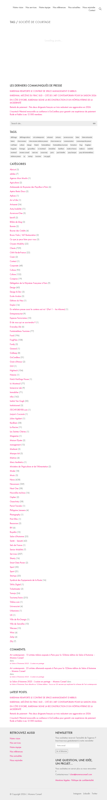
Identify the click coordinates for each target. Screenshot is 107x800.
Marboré (13, 449)
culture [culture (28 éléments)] (22, 145)
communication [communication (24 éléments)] (68, 141)
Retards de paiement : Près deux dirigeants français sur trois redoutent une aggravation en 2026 (50, 107)
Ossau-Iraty (14, 501)
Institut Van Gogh (17, 401)
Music (12, 475)
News (12, 479)
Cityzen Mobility (17, 244)
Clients (13, 248)
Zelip (12, 637)
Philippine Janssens (18, 510)
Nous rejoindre (16, 760)
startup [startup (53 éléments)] (30, 156)
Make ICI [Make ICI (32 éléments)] (82, 149)
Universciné (15, 606)
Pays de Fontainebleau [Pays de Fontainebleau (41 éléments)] (86, 152)
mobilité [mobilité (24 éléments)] (90, 149)
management (15, 445)
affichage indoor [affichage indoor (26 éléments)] (25, 137)
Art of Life (14, 200)
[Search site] (100, 9)
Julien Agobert (16, 418)
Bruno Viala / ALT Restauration (23, 235)
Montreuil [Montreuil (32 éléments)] (14, 152)
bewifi (12, 217)
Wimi (12, 632)
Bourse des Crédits (18, 230)
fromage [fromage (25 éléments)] (22, 149)
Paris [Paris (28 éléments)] (52, 152)
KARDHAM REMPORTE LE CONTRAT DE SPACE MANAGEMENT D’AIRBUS (43, 91)
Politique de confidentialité (82, 780)
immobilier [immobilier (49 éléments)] (52, 149)
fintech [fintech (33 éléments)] (36, 145)
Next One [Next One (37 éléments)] (35, 152)
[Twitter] (94, 793)
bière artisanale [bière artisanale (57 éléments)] (87, 137)
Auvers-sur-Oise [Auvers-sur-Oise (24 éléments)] (68, 137)
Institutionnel (15, 405)
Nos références (16, 751)
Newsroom (14, 484)
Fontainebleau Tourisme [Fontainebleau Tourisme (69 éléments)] (60, 145)
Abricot (13, 169)
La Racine (14, 427)
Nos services (15, 743)
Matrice (13, 458)
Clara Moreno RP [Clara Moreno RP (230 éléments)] (56, 141)
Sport (12, 567)
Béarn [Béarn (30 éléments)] (12, 141)
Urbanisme (14, 610)
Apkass (13, 196)
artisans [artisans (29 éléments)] (58, 137)
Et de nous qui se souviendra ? (22, 322)
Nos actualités (16, 756)
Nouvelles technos (17, 493)
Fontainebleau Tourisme (20, 331)
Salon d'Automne (17, 536)
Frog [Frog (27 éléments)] (81, 145)
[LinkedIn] (86, 793)
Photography (15, 514)
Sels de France (16, 545)
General (13, 348)
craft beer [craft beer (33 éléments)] (14, 145)
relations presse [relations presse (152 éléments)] (16, 156)
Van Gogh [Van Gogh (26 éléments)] (47, 156)
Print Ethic (14, 519)
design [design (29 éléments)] (29, 145)
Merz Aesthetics (16, 462)
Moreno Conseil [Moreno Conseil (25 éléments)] (24, 152)
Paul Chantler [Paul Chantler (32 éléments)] (61, 152)
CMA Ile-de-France (18, 252)
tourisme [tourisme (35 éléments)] (38, 156)
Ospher (13, 497)
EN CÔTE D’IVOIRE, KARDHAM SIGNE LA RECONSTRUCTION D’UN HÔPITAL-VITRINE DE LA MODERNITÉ (51, 101)
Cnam (12, 257)
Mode (12, 471)
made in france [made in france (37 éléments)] (71, 149)
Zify (11, 641)
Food (12, 335)
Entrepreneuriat (16, 313)
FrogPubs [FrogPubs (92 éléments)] (13, 149)
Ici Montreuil (15, 383)
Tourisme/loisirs (16, 597)
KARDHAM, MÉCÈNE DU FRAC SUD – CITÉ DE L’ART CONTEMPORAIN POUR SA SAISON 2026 (53, 95)
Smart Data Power (17, 562)
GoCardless (15, 357)
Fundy (12, 344)
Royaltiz (13, 532)
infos (12, 396)
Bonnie (13, 226)
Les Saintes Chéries (18, 431)
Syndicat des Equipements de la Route (26, 580)
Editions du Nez (16, 300)
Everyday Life (15, 327)
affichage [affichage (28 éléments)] (14, 137)
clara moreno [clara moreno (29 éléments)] (22, 141)
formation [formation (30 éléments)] (74, 145)
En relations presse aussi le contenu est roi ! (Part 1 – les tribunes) (37, 309)
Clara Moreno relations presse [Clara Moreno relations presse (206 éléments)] (38, 141)
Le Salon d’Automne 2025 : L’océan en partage (27, 663)
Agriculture (14, 182)
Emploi (13, 305)
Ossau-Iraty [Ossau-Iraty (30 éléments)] (44, 152)
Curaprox (14, 279)
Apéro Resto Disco (17, 191)
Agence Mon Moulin (19, 178)
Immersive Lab (16, 388)
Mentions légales (62, 780)
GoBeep (13, 353)
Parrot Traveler (16, 506)
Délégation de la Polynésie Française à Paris (28, 283)
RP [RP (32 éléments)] (24, 156)
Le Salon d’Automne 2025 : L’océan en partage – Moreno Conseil (38, 681)
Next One (14, 488)
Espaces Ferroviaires (18, 318)
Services (13, 554)
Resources (14, 523)
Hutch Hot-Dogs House (19, 379)
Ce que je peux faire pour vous (23, 239)
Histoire (13, 375)
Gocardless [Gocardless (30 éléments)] (31, 149)
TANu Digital (15, 584)
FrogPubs (13, 340)
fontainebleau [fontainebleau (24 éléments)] (46, 145)
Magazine (14, 436)
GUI (11, 366)
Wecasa (13, 628)
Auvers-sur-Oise (16, 213)
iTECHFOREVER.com (19, 410)
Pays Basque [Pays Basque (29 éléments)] (72, 152)
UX (11, 615)
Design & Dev (15, 292)
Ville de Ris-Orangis (18, 619)
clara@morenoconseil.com (81, 774)
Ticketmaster (15, 589)
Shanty (13, 558)
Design (13, 287)
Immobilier (14, 392)
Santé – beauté (16, 541)
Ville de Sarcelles (17, 624)
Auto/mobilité (15, 209)
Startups (13, 576)
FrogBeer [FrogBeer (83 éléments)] (88, 145)
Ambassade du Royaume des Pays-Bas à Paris (29, 187)
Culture (13, 270)
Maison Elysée (16, 440)
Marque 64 (15, 453)
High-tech (14, 370)
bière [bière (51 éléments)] (77, 137)
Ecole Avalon (15, 296)
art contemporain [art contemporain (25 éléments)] (38, 137)
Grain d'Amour (16, 362)
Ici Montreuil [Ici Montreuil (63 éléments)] (42, 149)
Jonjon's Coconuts (17, 414)
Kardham (13, 423)
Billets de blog (16, 222)
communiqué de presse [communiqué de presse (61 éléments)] (84, 141)
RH (11, 527)
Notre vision (15, 738)
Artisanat (13, 204)
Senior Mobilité (16, 549)
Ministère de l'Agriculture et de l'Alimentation (29, 466)
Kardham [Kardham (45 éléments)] (61, 149)
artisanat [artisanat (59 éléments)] (50, 137)
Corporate (14, 265)
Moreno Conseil (35, 794)
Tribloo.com (15, 602)
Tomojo (13, 593)
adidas (12, 174)
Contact (13, 261)
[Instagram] (77, 793)
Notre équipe (15, 747)
